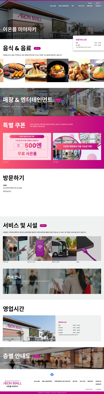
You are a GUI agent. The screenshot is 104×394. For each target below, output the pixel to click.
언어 (97, 3)
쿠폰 (74, 6)
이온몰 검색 (90, 3)
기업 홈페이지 (98, 389)
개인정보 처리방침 (88, 389)
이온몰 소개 (98, 6)
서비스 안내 (81, 6)
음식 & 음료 (53, 6)
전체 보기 (37, 48)
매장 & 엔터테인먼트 (64, 6)
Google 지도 (7, 191)
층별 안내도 (90, 6)
